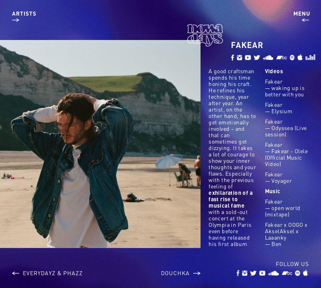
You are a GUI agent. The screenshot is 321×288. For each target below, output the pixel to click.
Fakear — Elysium (279, 107)
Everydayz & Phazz (47, 272)
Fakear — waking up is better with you (285, 88)
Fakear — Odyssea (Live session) (286, 128)
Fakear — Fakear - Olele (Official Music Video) (286, 154)
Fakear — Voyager (278, 177)
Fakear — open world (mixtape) (283, 208)
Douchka (181, 272)
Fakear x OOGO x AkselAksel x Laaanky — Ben (286, 234)
